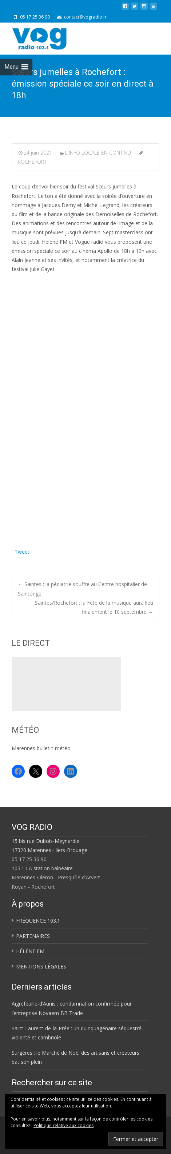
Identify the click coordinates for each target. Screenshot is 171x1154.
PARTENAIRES (33, 935)
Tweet (22, 551)
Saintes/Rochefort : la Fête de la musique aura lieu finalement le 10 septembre (94, 607)
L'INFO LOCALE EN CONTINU (98, 152)
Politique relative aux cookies (63, 1125)
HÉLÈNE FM (30, 951)
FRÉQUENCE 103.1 (38, 920)
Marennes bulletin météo (41, 748)
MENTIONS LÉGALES (41, 966)
